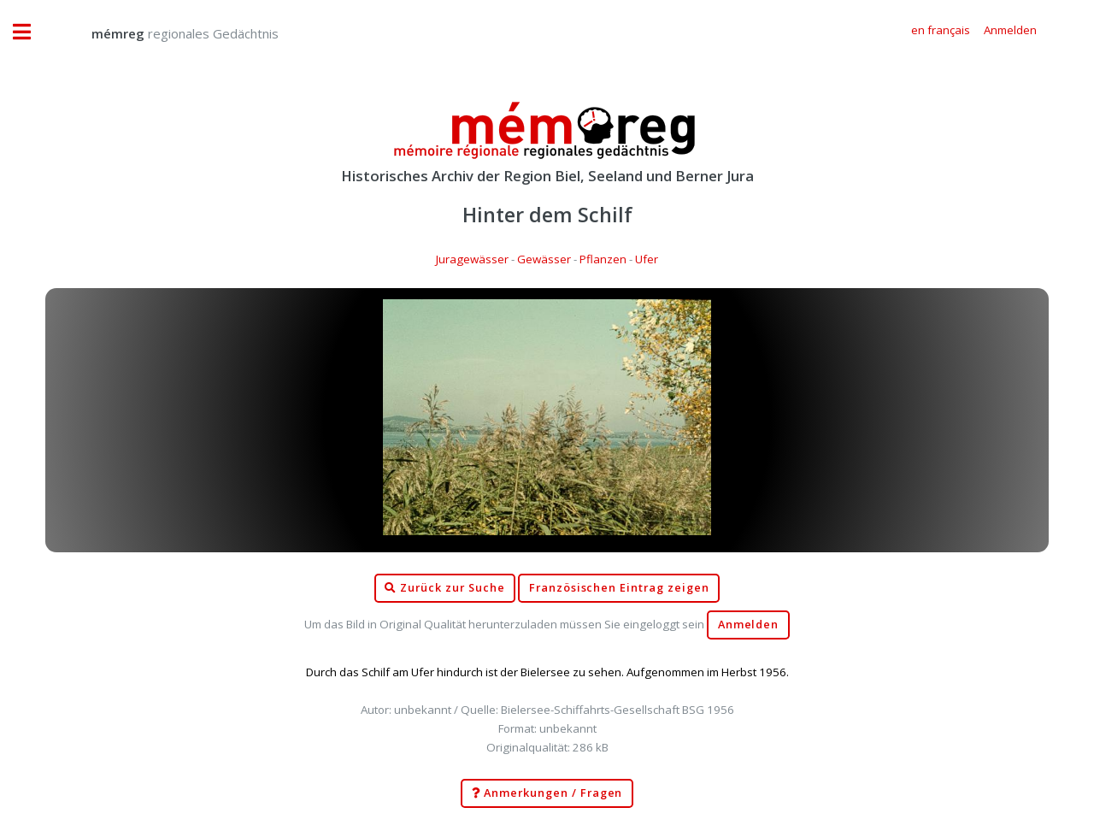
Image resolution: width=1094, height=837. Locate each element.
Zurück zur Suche (444, 588)
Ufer (646, 259)
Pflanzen (602, 259)
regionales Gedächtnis (168, 33)
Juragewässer (472, 259)
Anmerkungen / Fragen (547, 793)
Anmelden (748, 624)
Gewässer (544, 259)
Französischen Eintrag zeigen (619, 587)
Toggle (31, 32)
